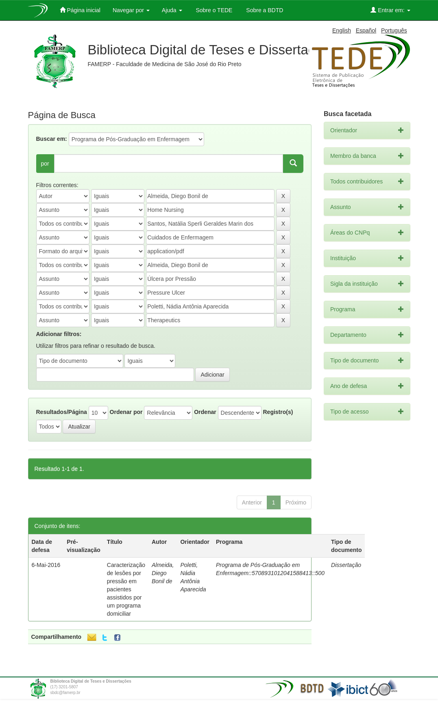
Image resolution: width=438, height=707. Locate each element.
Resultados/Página (61, 412)
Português (394, 30)
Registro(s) (278, 412)
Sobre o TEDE (213, 10)
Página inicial (80, 9)
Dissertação (346, 565)
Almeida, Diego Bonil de (163, 573)
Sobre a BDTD (263, 10)
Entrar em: (390, 9)
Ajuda (172, 10)
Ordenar (205, 412)
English (341, 30)
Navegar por (131, 10)
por (45, 163)
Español (366, 30)
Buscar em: (51, 139)
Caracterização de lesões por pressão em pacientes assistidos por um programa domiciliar (126, 589)
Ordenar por (126, 412)
